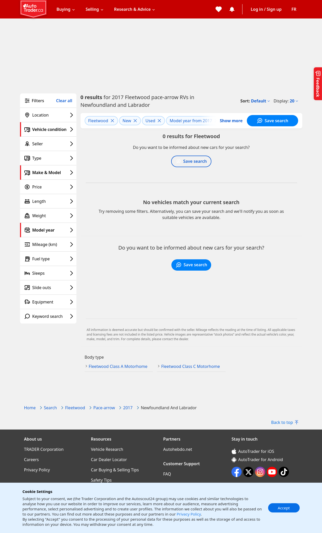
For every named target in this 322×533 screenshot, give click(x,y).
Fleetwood (75, 408)
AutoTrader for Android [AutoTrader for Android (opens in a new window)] (257, 459)
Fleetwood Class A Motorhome (118, 366)
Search (50, 408)
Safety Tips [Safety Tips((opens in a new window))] (101, 480)
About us (33, 439)
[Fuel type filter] (48, 259)
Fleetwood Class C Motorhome (190, 366)
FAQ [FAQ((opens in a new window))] (167, 474)
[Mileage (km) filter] (48, 244)
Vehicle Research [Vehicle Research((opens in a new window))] (107, 449)
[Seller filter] (48, 144)
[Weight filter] (48, 215)
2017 (128, 408)
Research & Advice (132, 9)
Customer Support (181, 464)
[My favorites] (218, 9)
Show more (231, 120)
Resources (101, 439)
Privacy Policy (189, 514)
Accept (284, 507)
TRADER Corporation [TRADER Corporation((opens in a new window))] (44, 449)
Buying (63, 9)
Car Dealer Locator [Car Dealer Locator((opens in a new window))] (109, 459)
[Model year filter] (48, 230)
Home (30, 408)
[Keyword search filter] (48, 316)
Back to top (284, 422)
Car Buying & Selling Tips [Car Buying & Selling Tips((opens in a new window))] (115, 470)
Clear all (64, 100)
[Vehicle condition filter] (48, 129)
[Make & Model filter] (48, 172)
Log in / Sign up (266, 9)
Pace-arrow (104, 408)
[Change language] (294, 9)
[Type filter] (48, 158)
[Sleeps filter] (48, 273)
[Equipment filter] (48, 302)
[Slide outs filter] (48, 287)
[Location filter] (48, 115)
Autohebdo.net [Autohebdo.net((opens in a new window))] (177, 449)
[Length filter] (48, 201)
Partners (171, 439)
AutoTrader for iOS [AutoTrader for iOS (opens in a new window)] (253, 451)
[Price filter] (48, 187)
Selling (92, 9)
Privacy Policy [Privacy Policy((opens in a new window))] (37, 470)
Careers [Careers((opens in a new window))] (31, 459)
